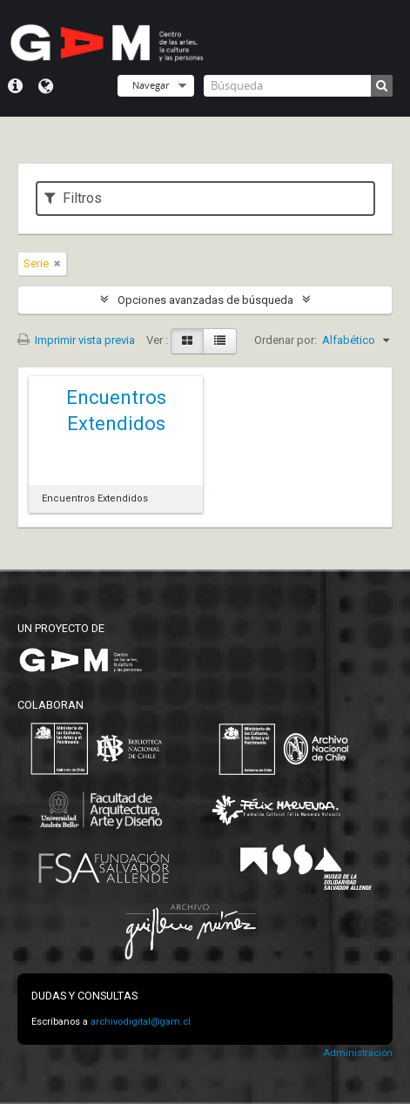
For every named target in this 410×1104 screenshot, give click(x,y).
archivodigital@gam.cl (141, 1021)
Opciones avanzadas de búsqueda (205, 299)
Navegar (150, 84)
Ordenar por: (285, 340)
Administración (358, 1053)
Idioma (45, 86)
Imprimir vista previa (76, 340)
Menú (15, 86)
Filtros (73, 198)
